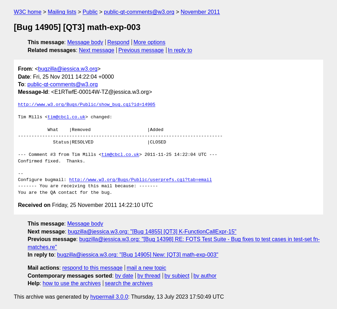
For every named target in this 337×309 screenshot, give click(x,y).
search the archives (129, 283)
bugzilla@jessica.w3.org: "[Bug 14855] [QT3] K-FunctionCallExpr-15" (152, 232)
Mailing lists (62, 12)
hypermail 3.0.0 (109, 297)
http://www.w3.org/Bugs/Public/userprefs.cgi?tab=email (140, 180)
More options (150, 42)
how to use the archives (72, 283)
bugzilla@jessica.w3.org (67, 69)
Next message (96, 50)
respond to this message (92, 268)
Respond (118, 42)
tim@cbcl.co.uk (66, 117)
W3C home (27, 12)
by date (124, 276)
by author (204, 276)
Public (90, 12)
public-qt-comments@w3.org (139, 12)
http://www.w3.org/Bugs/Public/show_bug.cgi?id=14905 (86, 105)
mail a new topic (146, 268)
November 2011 (200, 12)
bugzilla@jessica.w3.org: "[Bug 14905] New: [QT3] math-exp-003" (137, 255)
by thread (149, 276)
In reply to (180, 50)
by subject (176, 276)
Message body (85, 42)
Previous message (141, 50)
